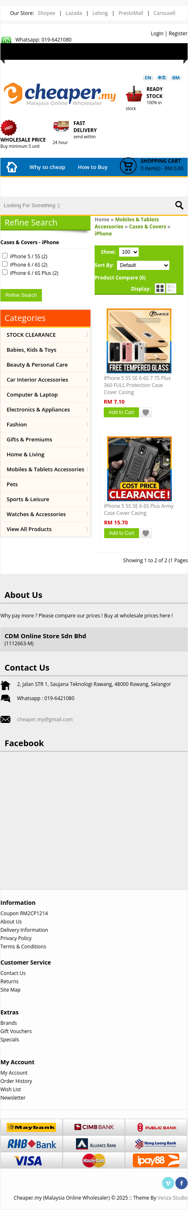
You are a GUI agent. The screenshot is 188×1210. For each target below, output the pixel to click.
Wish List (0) (20, 61)
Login (157, 33)
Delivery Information (24, 929)
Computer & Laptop (32, 394)
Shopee (46, 13)
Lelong (100, 13)
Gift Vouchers (16, 1031)
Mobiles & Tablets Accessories (45, 469)
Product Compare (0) (120, 277)
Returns (9, 981)
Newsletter (13, 1097)
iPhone (103, 233)
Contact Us (149, 187)
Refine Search (21, 295)
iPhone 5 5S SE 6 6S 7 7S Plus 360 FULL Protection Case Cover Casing (137, 385)
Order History (16, 1081)
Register (178, 33)
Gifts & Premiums (29, 439)
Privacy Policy (16, 938)
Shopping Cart (96, 61)
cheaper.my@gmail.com (45, 719)
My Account (56, 61)
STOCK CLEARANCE (31, 334)
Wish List (10, 1089)
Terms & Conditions (23, 946)
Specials (9, 1039)
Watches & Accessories (36, 514)
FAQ (117, 187)
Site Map (10, 989)
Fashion (17, 424)
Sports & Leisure (28, 499)
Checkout (133, 61)
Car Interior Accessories (37, 379)
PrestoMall (130, 13)
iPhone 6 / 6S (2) (28, 264)
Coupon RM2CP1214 (24, 913)
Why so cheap (47, 167)
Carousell (164, 13)
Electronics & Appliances (38, 409)
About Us (11, 921)
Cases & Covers (147, 226)
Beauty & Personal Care (37, 364)
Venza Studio (173, 1197)
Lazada (74, 13)
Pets (12, 484)
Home (102, 219)
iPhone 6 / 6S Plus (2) (34, 273)
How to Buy (92, 167)
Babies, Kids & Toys (31, 349)
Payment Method (29, 185)
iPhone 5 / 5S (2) (28, 256)
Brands (8, 1022)
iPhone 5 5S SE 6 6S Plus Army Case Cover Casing (139, 509)
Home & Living (25, 454)
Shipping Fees (82, 185)
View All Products (29, 529)
